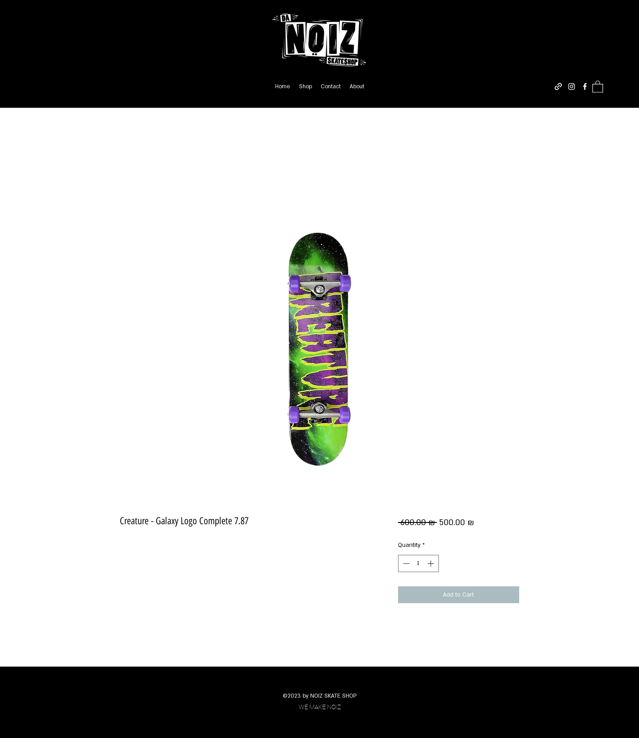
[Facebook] (584, 86)
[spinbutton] (418, 563)
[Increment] (432, 563)
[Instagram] (571, 86)
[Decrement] (405, 563)
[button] (597, 86)
